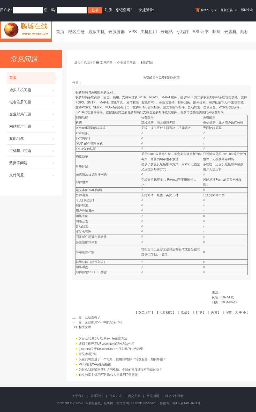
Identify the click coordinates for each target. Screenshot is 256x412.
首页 (60, 32)
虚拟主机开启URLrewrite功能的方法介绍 (106, 343)
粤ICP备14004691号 (186, 403)
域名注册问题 (32, 102)
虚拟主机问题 (32, 90)
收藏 (184, 312)
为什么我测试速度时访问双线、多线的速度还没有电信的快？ (120, 369)
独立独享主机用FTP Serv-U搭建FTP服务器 (108, 375)
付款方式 (115, 396)
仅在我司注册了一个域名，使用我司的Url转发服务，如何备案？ (122, 359)
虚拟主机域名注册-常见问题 (93, 62)
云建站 (167, 32)
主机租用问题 (32, 151)
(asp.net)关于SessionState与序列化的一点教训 (111, 349)
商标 (244, 32)
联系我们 (97, 396)
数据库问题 (32, 163)
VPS (133, 32)
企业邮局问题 (32, 114)
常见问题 (153, 396)
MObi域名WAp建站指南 (95, 364)
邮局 (216, 32)
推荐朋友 (166, 312)
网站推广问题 (32, 126)
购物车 (206, 10)
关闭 (214, 312)
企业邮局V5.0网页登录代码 (103, 322)
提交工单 (134, 396)
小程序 (183, 32)
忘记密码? (124, 10)
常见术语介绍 (88, 354)
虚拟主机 (96, 32)
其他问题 (32, 138)
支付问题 (32, 175)
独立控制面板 (174, 396)
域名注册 (76, 32)
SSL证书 (201, 32)
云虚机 (230, 32)
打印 (199, 312)
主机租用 (148, 32)
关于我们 (78, 396)
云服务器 (116, 32)
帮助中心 (247, 10)
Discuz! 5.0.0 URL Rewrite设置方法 (103, 338)
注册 (108, 10)
